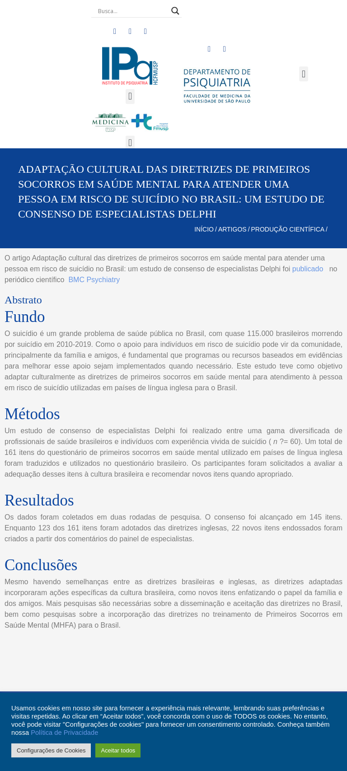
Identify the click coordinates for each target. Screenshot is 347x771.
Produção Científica (288, 229)
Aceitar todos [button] (118, 750)
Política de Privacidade (64, 732)
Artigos (232, 229)
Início (204, 229)
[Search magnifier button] (175, 11)
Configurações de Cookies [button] (51, 750)
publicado (308, 269)
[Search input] (132, 11)
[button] (130, 96)
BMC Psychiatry (94, 280)
